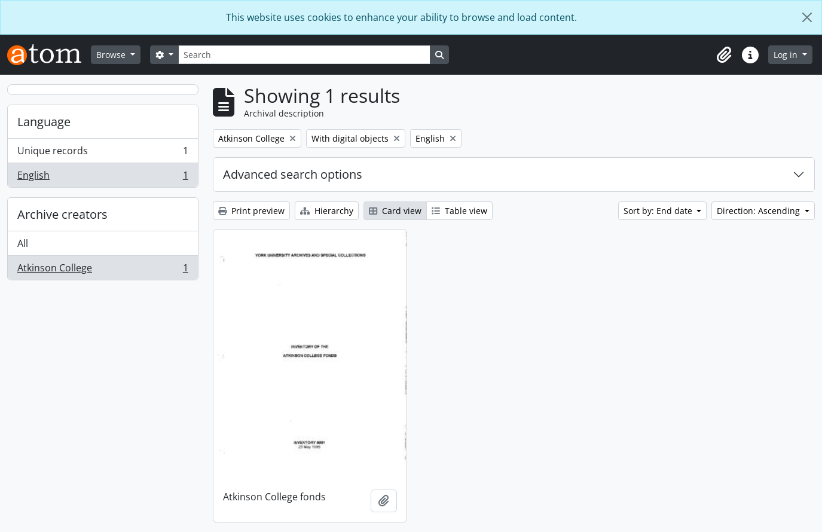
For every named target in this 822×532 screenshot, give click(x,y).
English (102, 177)
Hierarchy (326, 210)
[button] (724, 55)
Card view (395, 210)
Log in (787, 54)
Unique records (102, 153)
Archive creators (62, 214)
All (22, 243)
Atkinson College (102, 270)
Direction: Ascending (759, 210)
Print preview (251, 210)
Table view (459, 210)
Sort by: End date (659, 210)
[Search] (304, 54)
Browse (112, 54)
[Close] (807, 17)
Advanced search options (292, 174)
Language (44, 122)
